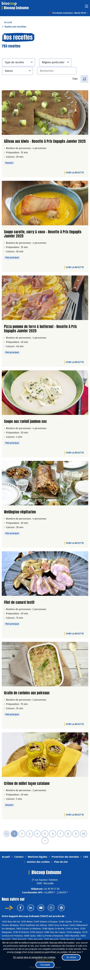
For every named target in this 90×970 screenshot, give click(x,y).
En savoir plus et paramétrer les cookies (34, 957)
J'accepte (45, 964)
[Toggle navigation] (86, 7)
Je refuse (71, 957)
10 (83, 834)
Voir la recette (75, 172)
